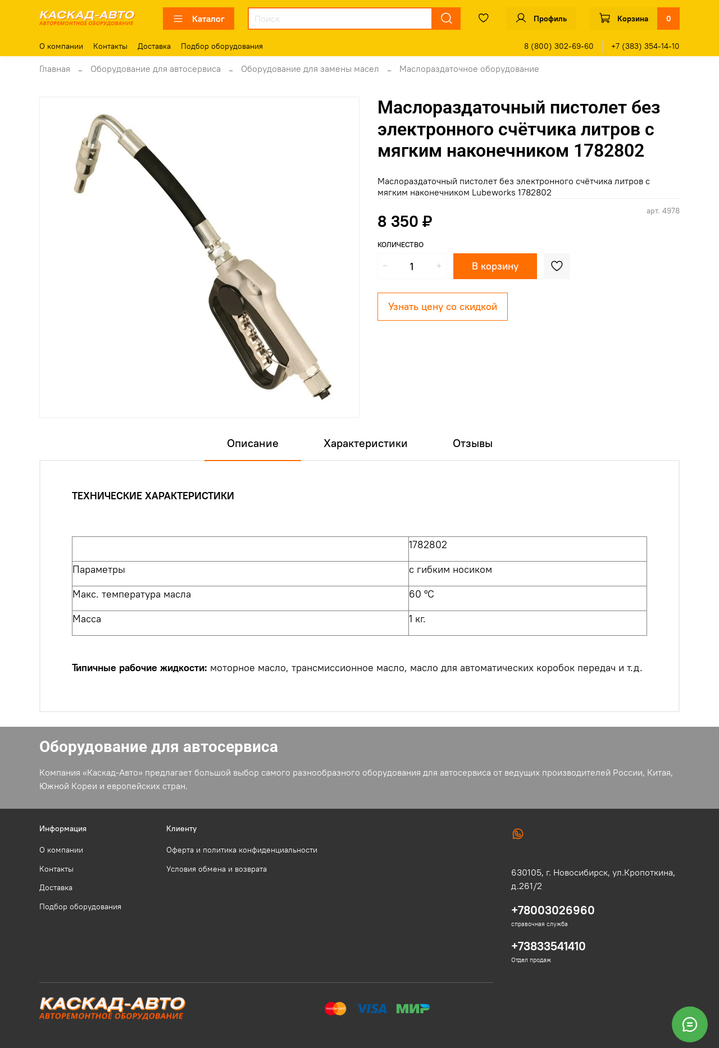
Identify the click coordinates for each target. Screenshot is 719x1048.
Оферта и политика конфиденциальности (241, 850)
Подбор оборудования (222, 46)
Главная (54, 68)
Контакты (110, 46)
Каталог (198, 18)
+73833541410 (548, 946)
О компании (61, 46)
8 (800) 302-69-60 (559, 46)
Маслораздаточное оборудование (469, 68)
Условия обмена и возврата (216, 869)
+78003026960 (553, 910)
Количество (400, 244)
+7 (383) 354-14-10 (645, 46)
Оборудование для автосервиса (155, 68)
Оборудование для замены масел (310, 68)
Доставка (154, 46)
